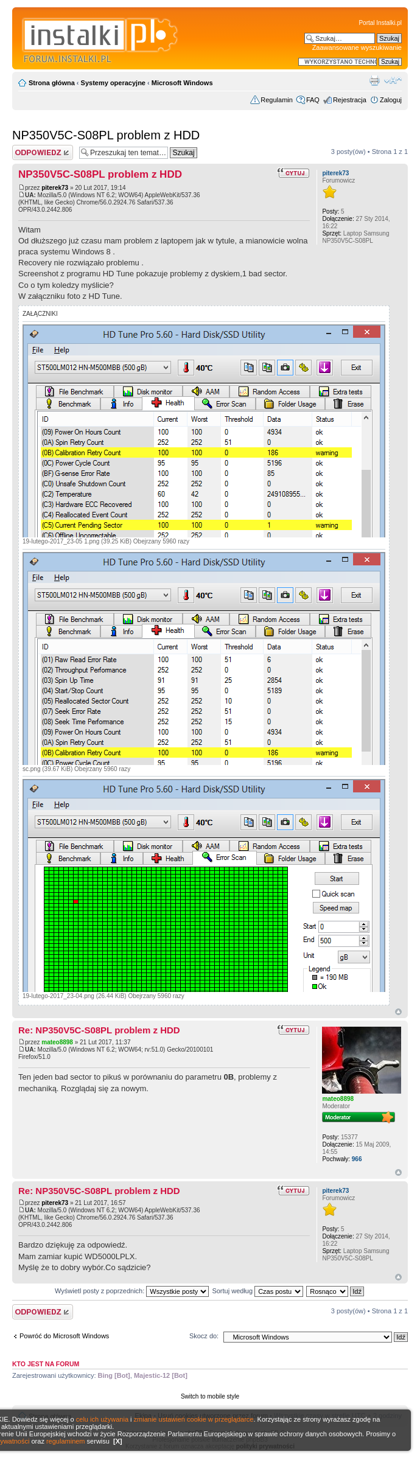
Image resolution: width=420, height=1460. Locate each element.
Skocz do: (204, 1335)
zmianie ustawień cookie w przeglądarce (194, 1419)
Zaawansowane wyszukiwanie (357, 47)
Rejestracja (349, 99)
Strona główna (52, 82)
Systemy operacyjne (113, 82)
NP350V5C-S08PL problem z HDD (106, 135)
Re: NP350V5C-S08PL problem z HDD (99, 1030)
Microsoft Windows (182, 82)
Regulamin (277, 99)
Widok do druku (374, 80)
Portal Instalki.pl (380, 22)
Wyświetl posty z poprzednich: (132, 1290)
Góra (398, 1011)
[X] (117, 1441)
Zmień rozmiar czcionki (393, 80)
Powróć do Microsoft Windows (64, 1335)
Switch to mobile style (210, 1396)
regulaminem (65, 1441)
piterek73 (54, 187)
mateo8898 (57, 1042)
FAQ (313, 99)
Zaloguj (391, 99)
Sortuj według (257, 1290)
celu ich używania (102, 1419)
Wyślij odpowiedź (42, 152)
